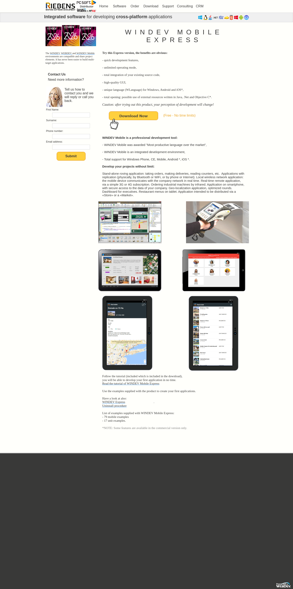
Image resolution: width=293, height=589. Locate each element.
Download (150, 6)
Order (135, 6)
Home (103, 6)
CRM (199, 6)
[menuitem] (103, 6)
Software (119, 6)
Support (168, 6)
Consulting (185, 6)
